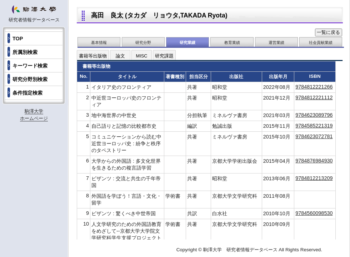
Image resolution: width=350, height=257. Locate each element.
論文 (120, 56)
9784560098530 (313, 213)
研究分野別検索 (30, 79)
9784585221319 (313, 125)
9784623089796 (313, 115)
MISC (142, 56)
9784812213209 (313, 178)
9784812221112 (313, 97)
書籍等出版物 (93, 56)
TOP (17, 38)
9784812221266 (313, 87)
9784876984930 (313, 160)
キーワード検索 (30, 66)
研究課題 (164, 56)
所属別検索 (25, 52)
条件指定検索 (27, 93)
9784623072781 (313, 136)
